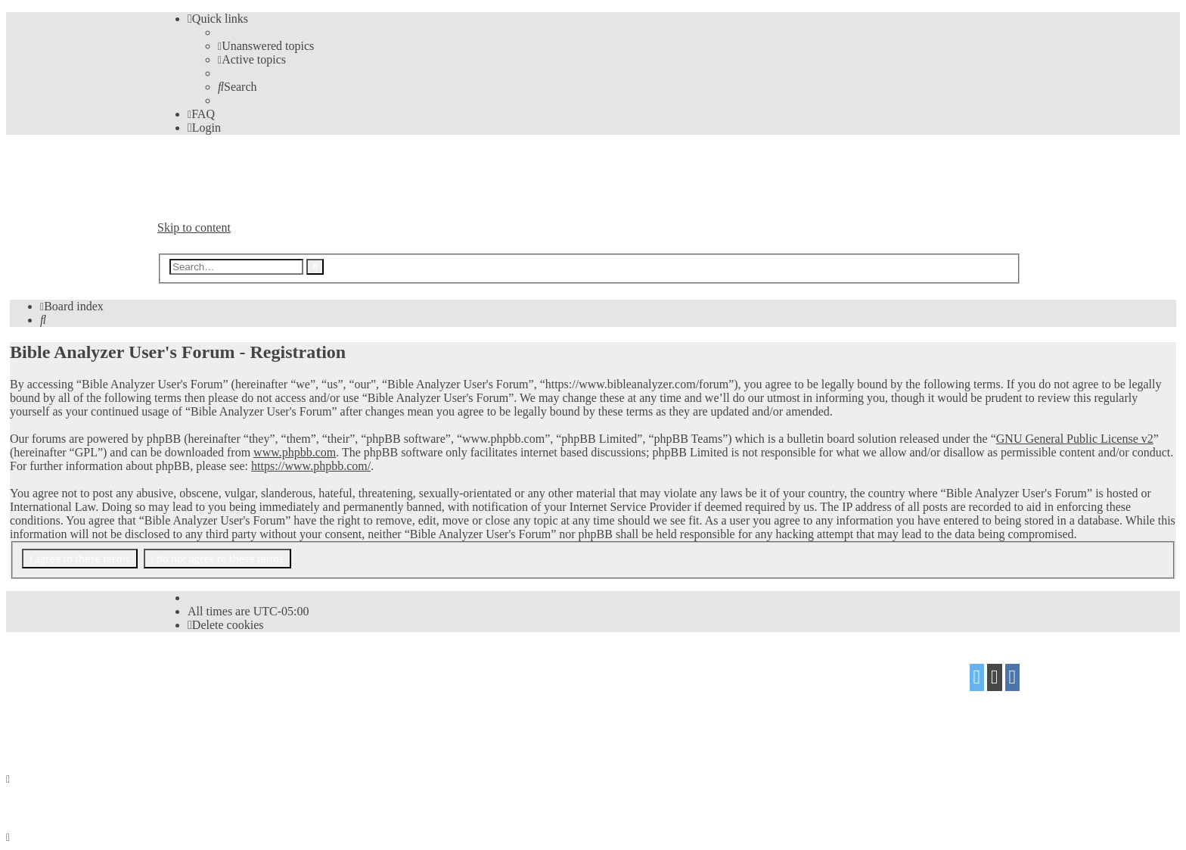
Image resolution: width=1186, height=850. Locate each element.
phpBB (242, 671)
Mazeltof (278, 700)
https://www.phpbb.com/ (311, 465)
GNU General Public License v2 (1074, 438)
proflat (209, 700)
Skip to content (194, 227)
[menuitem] (266, 45)
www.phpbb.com (294, 452)
